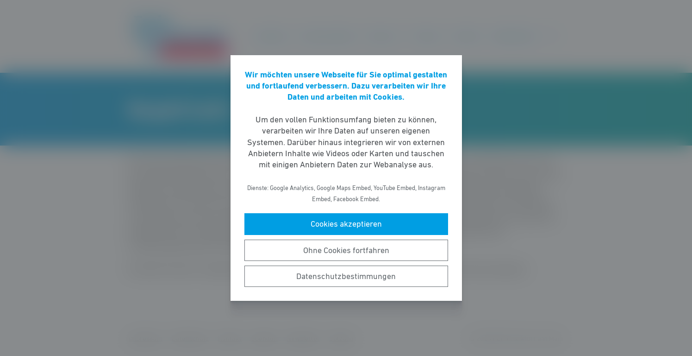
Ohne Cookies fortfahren (346, 250)
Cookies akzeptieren (346, 224)
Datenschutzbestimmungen (346, 276)
